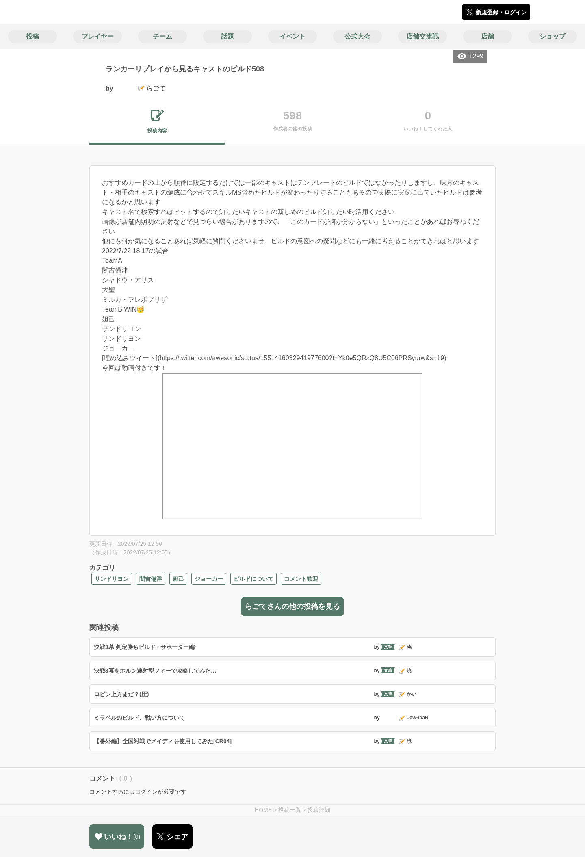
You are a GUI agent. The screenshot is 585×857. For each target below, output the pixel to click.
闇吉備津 (150, 579)
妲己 (178, 579)
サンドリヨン (112, 579)
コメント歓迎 (301, 579)
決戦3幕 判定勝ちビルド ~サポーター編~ (146, 647)
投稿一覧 (289, 810)
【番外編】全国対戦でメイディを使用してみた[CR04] (163, 741)
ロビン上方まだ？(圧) (121, 694)
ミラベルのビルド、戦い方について (139, 717)
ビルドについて (253, 579)
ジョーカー (209, 579)
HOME (263, 810)
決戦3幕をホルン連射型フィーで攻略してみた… (155, 670)
